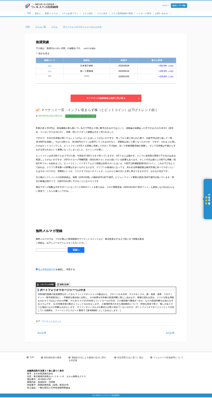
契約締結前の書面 (52, 358)
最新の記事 (64, 285)
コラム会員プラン (70, 14)
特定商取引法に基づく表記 (130, 358)
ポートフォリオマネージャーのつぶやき (80, 117)
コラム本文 (102, 14)
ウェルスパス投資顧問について (168, 358)
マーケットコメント (51, 322)
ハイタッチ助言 (144, 14)
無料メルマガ (51, 14)
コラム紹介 (87, 14)
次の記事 (170, 333)
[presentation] (56, 260)
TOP (29, 14)
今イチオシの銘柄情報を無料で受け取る (106, 99)
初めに (38, 14)
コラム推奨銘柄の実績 (122, 14)
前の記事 (42, 333)
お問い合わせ (161, 14)
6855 (49, 66)
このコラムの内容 (47, 285)
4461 (49, 71)
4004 (49, 82)
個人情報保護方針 (46, 270)
